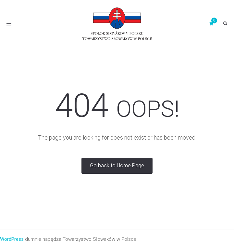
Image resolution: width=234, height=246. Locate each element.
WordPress (12, 239)
